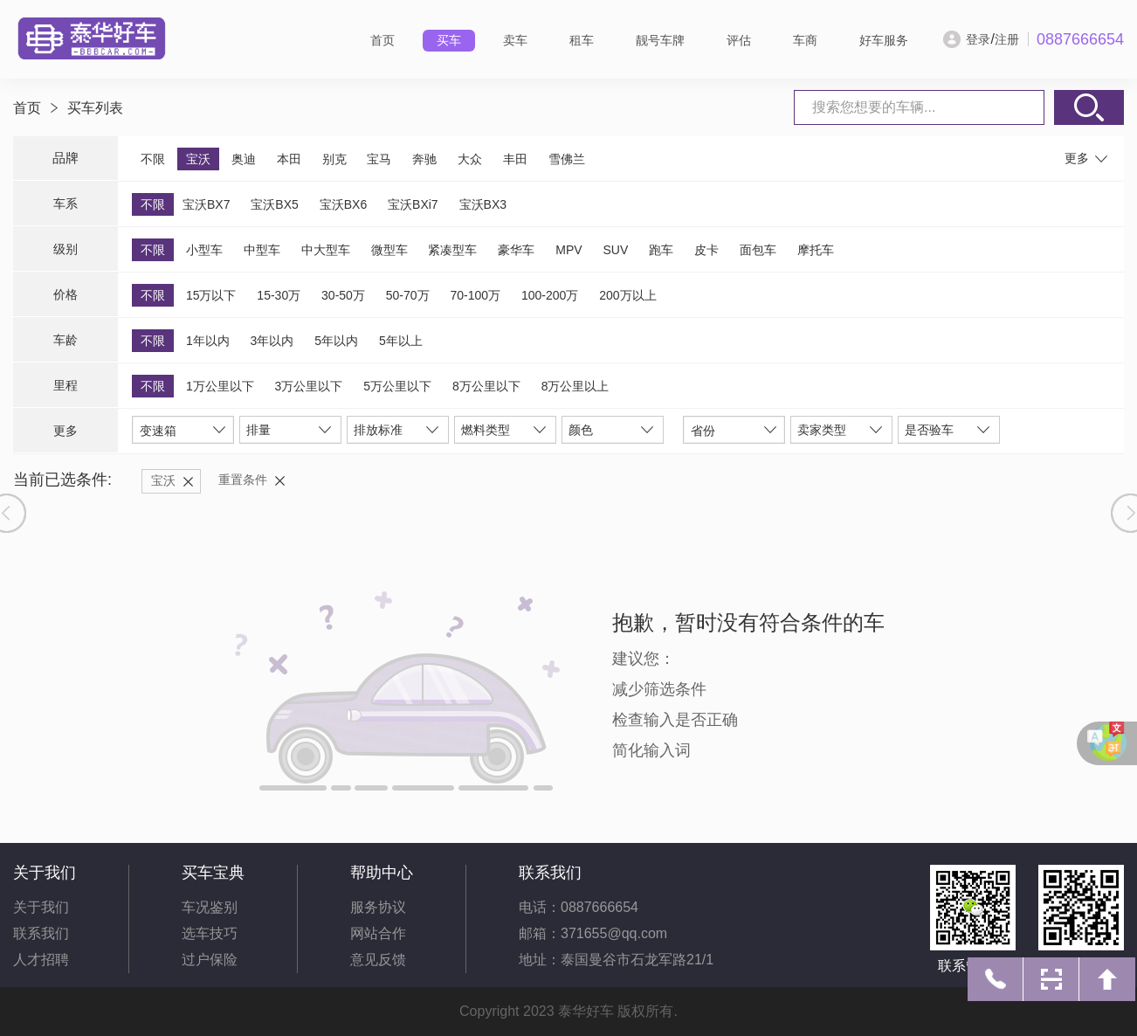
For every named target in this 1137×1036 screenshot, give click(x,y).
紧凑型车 (452, 250)
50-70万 (408, 295)
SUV (615, 250)
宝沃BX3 (482, 204)
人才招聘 (41, 959)
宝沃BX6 (343, 204)
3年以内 (272, 341)
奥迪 (243, 159)
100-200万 (549, 295)
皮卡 (706, 250)
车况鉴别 (210, 907)
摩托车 (815, 250)
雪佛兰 (566, 159)
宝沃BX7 (206, 204)
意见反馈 (378, 959)
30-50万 (343, 295)
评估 (739, 40)
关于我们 (41, 907)
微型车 (389, 250)
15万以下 (211, 295)
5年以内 (336, 341)
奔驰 (424, 159)
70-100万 (475, 295)
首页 (382, 40)
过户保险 (210, 959)
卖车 (515, 40)
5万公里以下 (397, 386)
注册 (1007, 39)
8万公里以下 (486, 386)
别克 (334, 159)
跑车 (661, 250)
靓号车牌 (660, 40)
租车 (581, 40)
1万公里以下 (220, 386)
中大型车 (325, 250)
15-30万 (278, 295)
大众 (470, 159)
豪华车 (516, 250)
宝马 (379, 159)
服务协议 (378, 907)
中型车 (262, 250)
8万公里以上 (575, 386)
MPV (568, 250)
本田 (289, 159)
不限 (153, 159)
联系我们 (41, 933)
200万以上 (627, 295)
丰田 (515, 159)
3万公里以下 (309, 386)
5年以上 (401, 341)
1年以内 (208, 341)
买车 (449, 40)
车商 (805, 40)
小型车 (204, 250)
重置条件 (242, 480)
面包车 (758, 250)
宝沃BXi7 (413, 204)
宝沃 (198, 159)
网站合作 (378, 933)
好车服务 (883, 40)
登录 (978, 39)
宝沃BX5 (274, 204)
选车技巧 (210, 933)
